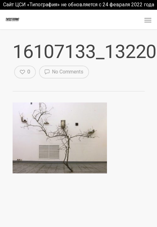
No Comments (64, 71)
